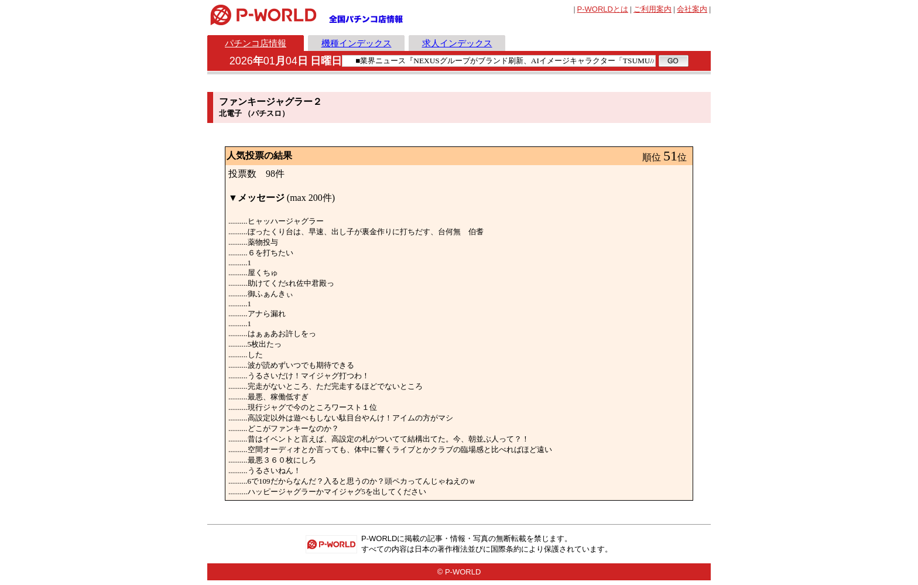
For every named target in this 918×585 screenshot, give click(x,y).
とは (602, 9)
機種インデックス (356, 43)
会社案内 (692, 9)
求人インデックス (457, 43)
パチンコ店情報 (255, 43)
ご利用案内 (652, 9)
